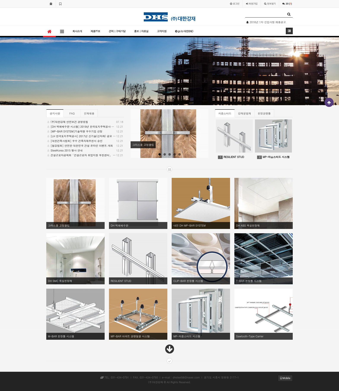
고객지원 (161, 31)
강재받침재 (244, 113)
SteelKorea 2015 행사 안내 (85, 150)
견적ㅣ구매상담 (117, 31)
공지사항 (55, 113)
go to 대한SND (184, 31)
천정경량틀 (264, 113)
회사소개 (77, 31)
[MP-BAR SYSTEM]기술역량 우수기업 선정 (85, 131)
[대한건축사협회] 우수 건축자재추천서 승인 (85, 140)
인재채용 (89, 113)
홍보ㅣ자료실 (141, 31)
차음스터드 (224, 113)
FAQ (72, 113)
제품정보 (95, 31)
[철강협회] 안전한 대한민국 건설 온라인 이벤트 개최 (85, 145)
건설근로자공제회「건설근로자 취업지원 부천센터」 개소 (85, 155)
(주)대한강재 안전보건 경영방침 (85, 121)
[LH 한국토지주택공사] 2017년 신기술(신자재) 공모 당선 (85, 136)
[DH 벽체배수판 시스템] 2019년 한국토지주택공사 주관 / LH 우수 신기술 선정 (85, 126)
